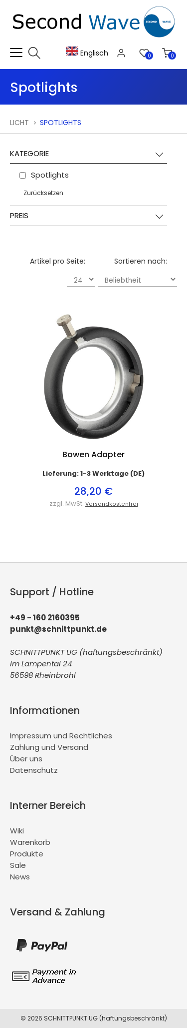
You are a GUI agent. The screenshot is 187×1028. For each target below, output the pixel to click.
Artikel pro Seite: (57, 261)
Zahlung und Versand (49, 747)
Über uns (26, 758)
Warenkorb (30, 842)
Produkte (26, 853)
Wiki (17, 830)
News (20, 876)
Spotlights (60, 123)
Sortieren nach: (140, 261)
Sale (18, 865)
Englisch (87, 53)
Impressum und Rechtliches (61, 735)
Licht (19, 123)
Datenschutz (34, 770)
